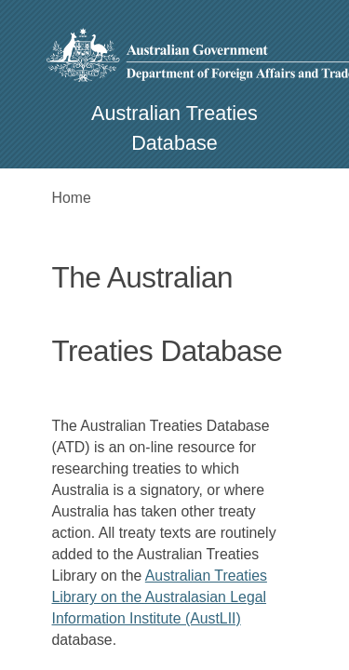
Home (71, 198)
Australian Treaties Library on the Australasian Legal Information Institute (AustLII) (159, 597)
